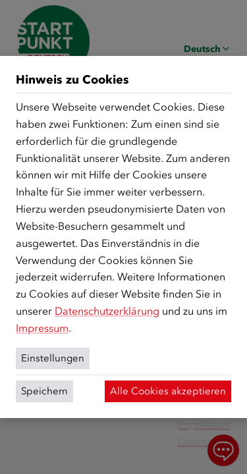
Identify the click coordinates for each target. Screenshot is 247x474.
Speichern (44, 391)
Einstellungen (52, 358)
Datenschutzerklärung (107, 311)
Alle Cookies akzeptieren (168, 391)
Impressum (42, 328)
